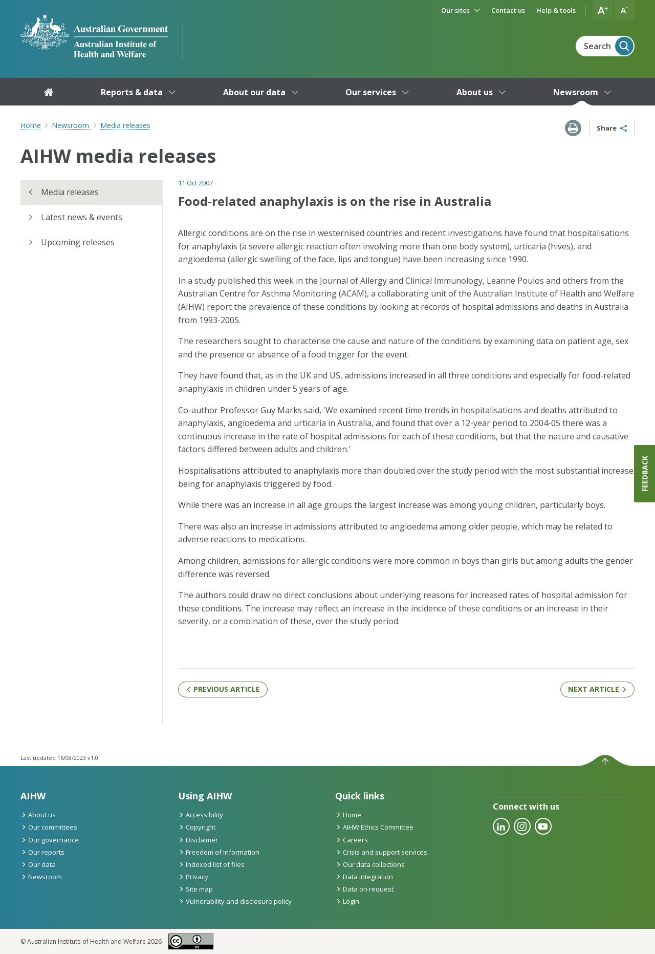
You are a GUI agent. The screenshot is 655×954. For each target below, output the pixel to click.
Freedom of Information (218, 852)
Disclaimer (198, 839)
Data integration (364, 876)
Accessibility (200, 814)
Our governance (49, 839)
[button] (603, 10)
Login (347, 901)
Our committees (48, 827)
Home (30, 125)
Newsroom (41, 876)
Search (609, 46)
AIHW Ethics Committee (374, 827)
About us (38, 814)
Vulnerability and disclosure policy (235, 901)
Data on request (364, 889)
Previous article (223, 689)
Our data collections (370, 864)
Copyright (196, 827)
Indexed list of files (211, 864)
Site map (195, 889)
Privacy (193, 876)
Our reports (42, 852)
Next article (597, 689)
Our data (38, 864)
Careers (351, 839)
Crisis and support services (381, 852)
